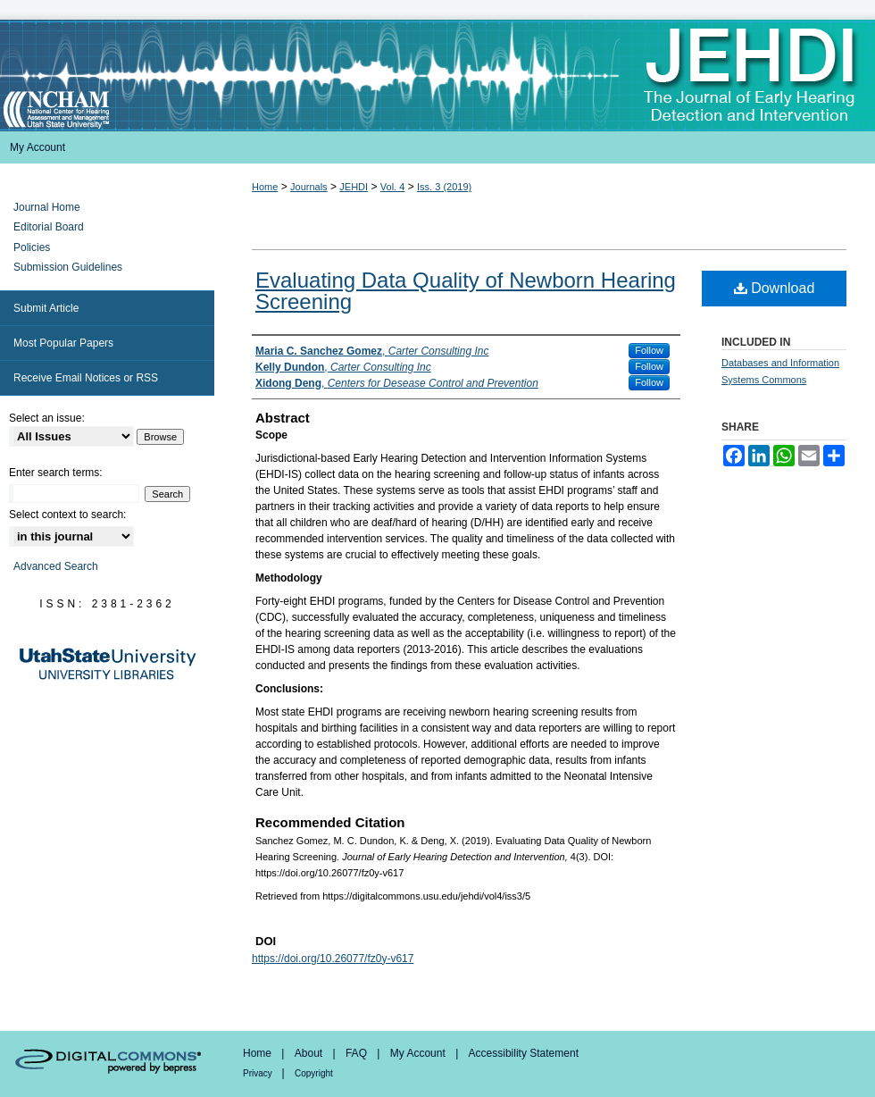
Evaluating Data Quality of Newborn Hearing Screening (465, 291)
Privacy (259, 1073)
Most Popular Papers (63, 343)
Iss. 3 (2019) (444, 186)
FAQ (358, 1053)
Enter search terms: (56, 472)
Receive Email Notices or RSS (85, 378)
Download (774, 288)
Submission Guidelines (67, 267)
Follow (649, 350)
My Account (419, 1053)
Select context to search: (67, 514)
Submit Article (46, 308)
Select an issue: (47, 418)
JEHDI (353, 186)
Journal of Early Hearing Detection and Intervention (437, 75)
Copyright (314, 1073)
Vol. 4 (392, 186)
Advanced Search (55, 566)
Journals (309, 186)
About (310, 1053)
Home (265, 186)
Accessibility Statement (524, 1053)
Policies (31, 247)
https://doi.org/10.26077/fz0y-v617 (332, 958)
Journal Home (46, 207)
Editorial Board (48, 227)
